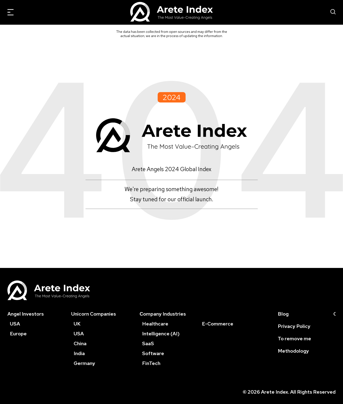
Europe (18, 333)
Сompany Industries (163, 314)
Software (153, 353)
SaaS (148, 343)
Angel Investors (25, 314)
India (79, 353)
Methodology (293, 351)
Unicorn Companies (93, 314)
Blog (283, 314)
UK (77, 324)
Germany (84, 363)
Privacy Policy (294, 326)
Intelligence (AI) (161, 333)
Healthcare (155, 324)
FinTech (151, 363)
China (80, 343)
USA (15, 324)
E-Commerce (217, 324)
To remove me (294, 338)
